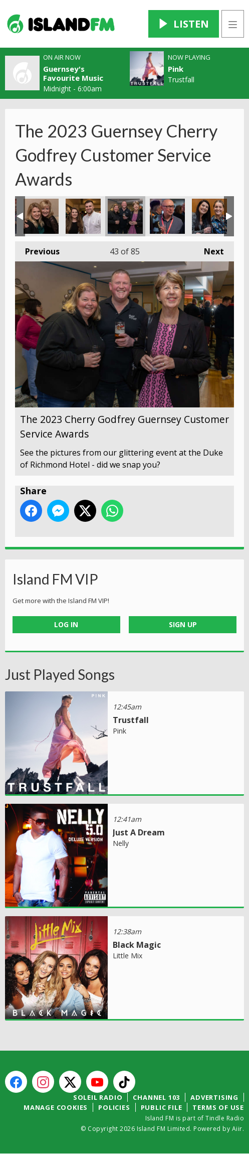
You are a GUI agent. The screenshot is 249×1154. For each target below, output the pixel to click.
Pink (175, 68)
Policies (114, 1107)
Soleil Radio (98, 1097)
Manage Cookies (56, 1107)
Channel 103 (156, 1097)
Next (209, 249)
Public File (161, 1107)
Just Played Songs (60, 674)
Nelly (121, 843)
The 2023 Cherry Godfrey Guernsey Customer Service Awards (41, 216)
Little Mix (127, 955)
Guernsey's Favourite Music (73, 73)
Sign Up (183, 624)
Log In (66, 624)
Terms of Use (218, 1107)
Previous (37, 249)
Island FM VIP (55, 579)
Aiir (237, 1128)
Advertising (214, 1097)
